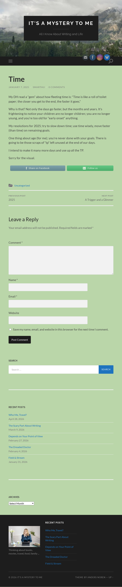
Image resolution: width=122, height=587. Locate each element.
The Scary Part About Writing (25, 425)
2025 (17, 198)
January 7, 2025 (19, 87)
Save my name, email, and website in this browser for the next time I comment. (60, 329)
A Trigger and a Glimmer (99, 198)
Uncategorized (22, 185)
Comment (16, 242)
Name (13, 280)
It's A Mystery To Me (61, 23)
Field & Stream (16, 457)
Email (13, 296)
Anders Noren (96, 577)
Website (14, 313)
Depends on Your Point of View (26, 436)
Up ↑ (111, 577)
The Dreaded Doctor (20, 447)
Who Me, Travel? (18, 414)
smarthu (39, 87)
